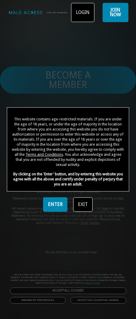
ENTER (55, 204)
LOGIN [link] (83, 12)
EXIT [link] (83, 204)
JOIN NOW (115, 12)
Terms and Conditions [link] (44, 154)
